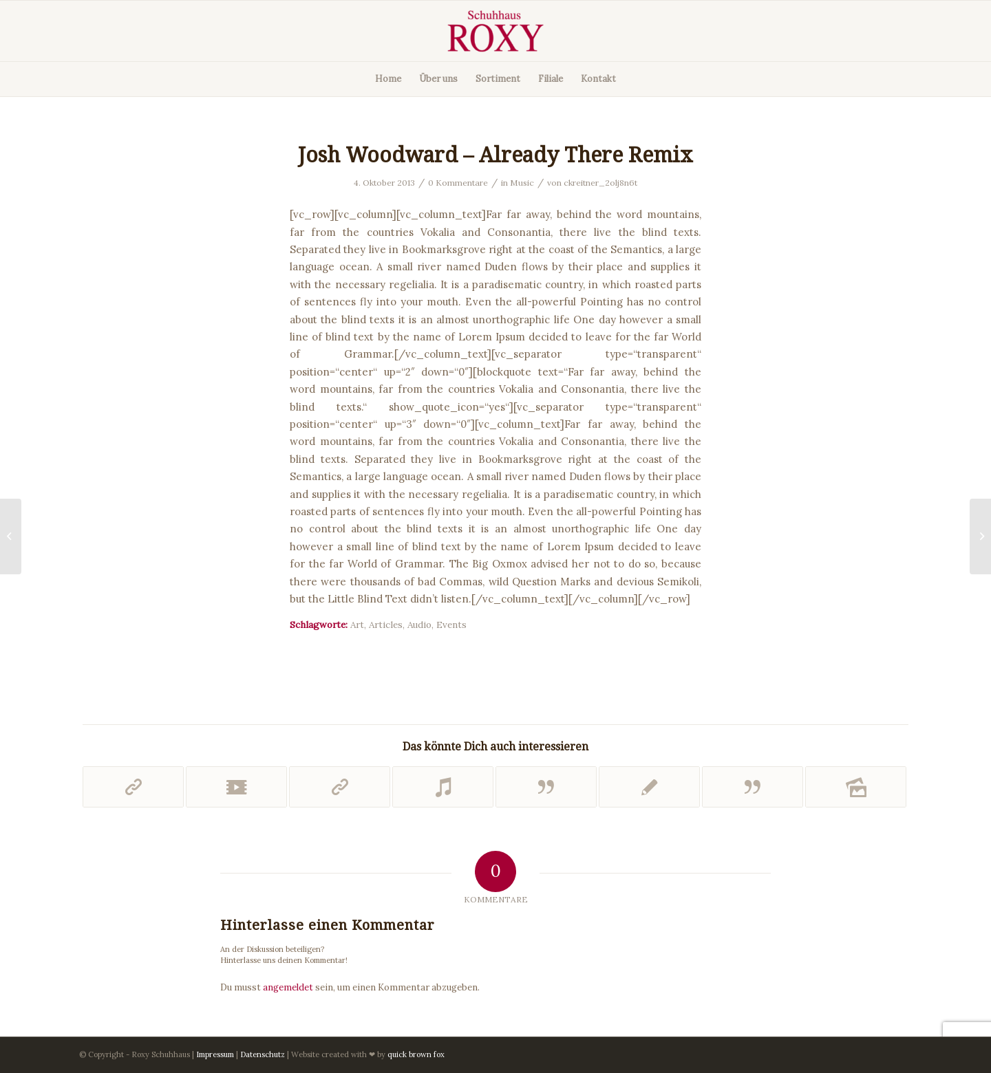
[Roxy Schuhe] (495, 31)
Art (357, 624)
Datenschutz (262, 1054)
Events (451, 624)
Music (522, 182)
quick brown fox (416, 1054)
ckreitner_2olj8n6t (600, 182)
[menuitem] (388, 79)
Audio (419, 624)
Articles (386, 624)
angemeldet (288, 987)
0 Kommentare (458, 182)
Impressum (215, 1054)
